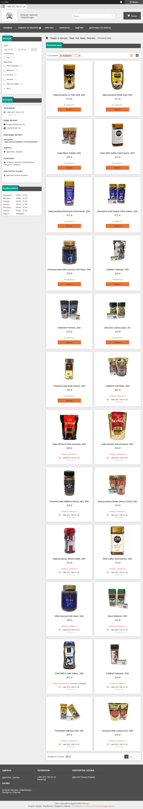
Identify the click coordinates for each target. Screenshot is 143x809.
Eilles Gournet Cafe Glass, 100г (69, 616)
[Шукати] (112, 16)
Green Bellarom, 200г (117, 616)
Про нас (49, 28)
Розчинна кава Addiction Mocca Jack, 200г (69, 501)
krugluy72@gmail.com (15, 124)
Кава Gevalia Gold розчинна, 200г (117, 444)
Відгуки (79, 28)
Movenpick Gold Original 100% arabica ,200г (117, 211)
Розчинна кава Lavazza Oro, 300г (117, 731)
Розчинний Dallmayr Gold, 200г (69, 731)
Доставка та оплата (100, 28)
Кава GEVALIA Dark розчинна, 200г (69, 444)
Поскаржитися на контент (81, 806)
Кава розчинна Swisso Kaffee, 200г (69, 559)
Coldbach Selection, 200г (117, 269)
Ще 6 (8, 88)
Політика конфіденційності (104, 806)
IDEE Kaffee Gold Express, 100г (117, 559)
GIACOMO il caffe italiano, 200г (69, 673)
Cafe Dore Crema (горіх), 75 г (117, 328)
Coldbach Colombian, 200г (117, 386)
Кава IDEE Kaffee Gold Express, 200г (117, 153)
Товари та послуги (28, 28)
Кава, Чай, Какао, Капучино (82, 38)
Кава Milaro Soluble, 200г (69, 153)
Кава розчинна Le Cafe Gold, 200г (69, 95)
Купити (69, 110)
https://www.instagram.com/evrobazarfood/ (22, 142)
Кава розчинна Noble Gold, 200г (117, 95)
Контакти (65, 28)
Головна (7, 28)
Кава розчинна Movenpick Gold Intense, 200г (69, 211)
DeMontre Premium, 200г (69, 328)
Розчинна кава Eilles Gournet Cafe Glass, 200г (69, 269)
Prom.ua (85, 804)
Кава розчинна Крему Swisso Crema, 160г (117, 501)
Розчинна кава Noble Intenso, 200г (69, 386)
